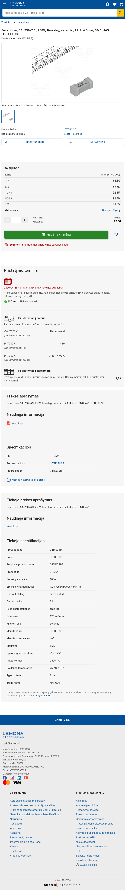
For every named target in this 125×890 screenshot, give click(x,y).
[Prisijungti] (107, 4)
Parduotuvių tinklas (21, 837)
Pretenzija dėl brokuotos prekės (94, 823)
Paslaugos (16, 823)
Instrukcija (18, 423)
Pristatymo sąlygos (87, 809)
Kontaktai (15, 832)
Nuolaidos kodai (85, 842)
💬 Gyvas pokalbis (87, 864)
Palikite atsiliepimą (87, 860)
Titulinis (5, 22)
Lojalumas (16, 851)
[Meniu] (4, 4)
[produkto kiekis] (16, 220)
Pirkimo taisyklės (86, 837)
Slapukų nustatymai (87, 855)
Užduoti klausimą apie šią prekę (26, 480)
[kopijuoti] (32, 38)
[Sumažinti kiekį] (24, 220)
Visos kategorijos (20, 855)
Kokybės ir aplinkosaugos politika (95, 832)
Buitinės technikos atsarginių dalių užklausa (35, 809)
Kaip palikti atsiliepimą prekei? (27, 800)
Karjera (14, 846)
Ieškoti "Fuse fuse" (73, 134)
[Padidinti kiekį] (7, 220)
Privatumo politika (86, 828)
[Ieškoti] (120, 13)
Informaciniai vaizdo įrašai (25, 842)
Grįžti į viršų (62, 720)
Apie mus (15, 828)
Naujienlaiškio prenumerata (92, 846)
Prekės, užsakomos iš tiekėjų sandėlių (32, 805)
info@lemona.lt (42, 695)
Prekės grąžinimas (87, 814)
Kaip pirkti (81, 800)
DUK (78, 851)
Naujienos (16, 819)
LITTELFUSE (70, 129)
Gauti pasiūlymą (111, 210)
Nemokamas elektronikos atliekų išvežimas (35, 814)
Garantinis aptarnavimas (90, 819)
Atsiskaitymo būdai (87, 805)
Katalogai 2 (25, 22)
